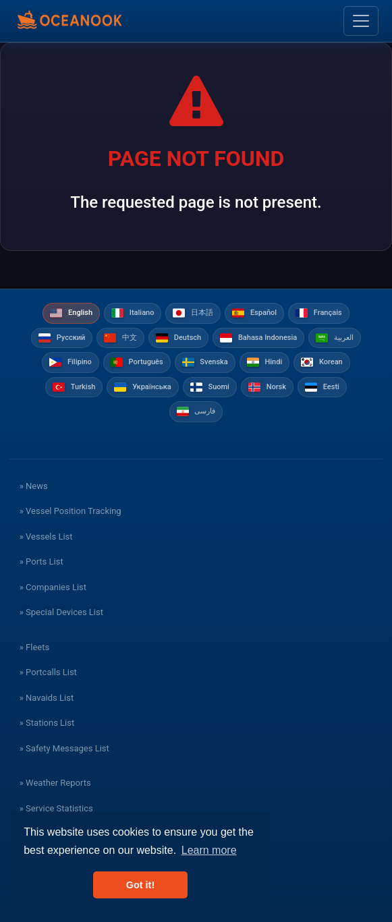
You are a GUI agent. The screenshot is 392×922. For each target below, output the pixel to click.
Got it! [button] (140, 885)
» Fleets (34, 647)
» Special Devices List (61, 612)
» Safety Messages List (64, 748)
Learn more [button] (209, 850)
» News (34, 486)
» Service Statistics (56, 808)
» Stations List (47, 723)
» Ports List (41, 561)
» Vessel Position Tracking (70, 511)
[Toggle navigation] (361, 21)
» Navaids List (47, 698)
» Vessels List (46, 536)
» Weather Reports (55, 783)
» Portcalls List (48, 672)
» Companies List (53, 587)
